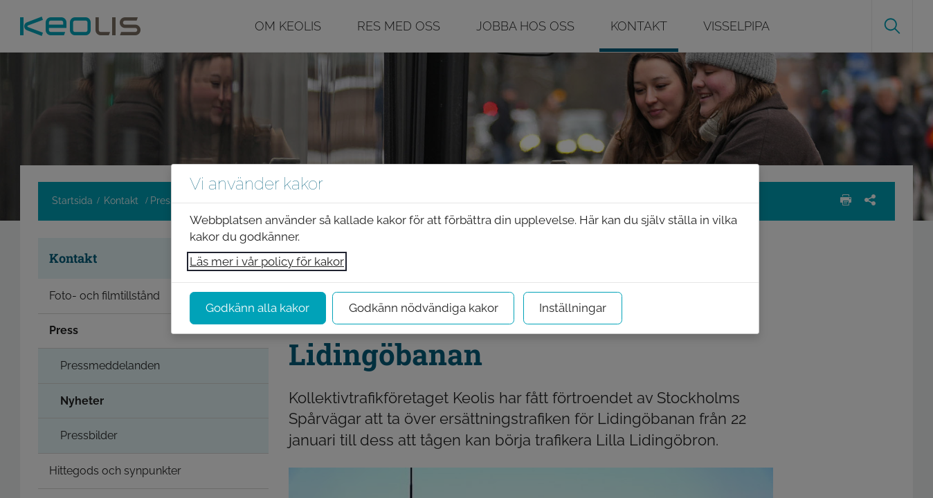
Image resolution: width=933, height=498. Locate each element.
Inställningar (572, 308)
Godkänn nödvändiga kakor (423, 308)
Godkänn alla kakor (257, 308)
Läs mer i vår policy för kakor (267, 261)
